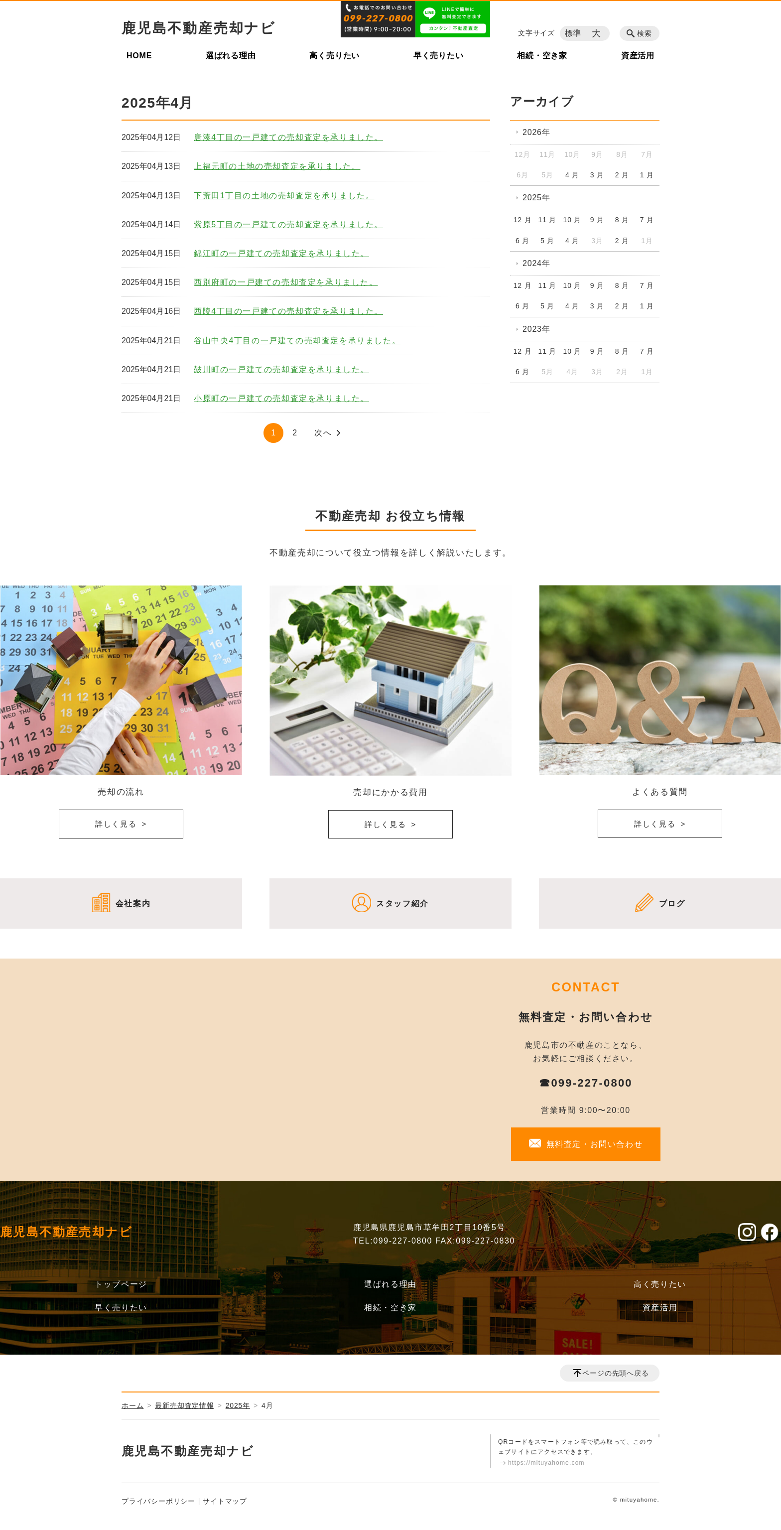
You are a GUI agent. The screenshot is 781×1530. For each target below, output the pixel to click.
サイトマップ (225, 1501)
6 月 (522, 241)
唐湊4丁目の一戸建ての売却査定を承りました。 (288, 137)
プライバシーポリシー (158, 1501)
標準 (573, 33)
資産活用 (637, 55)
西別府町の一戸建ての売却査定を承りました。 (286, 282)
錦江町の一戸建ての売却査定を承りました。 (281, 253)
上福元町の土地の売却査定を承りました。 (277, 166)
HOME (139, 55)
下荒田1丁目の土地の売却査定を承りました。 (284, 195)
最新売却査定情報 (184, 1405)
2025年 (536, 197)
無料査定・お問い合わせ (594, 1144)
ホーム (132, 1405)
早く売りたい (438, 55)
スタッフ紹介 (402, 903)
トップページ (121, 1284)
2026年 (536, 132)
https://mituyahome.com (546, 1462)
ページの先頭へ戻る (615, 1373)
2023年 (536, 329)
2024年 (536, 263)
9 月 (597, 220)
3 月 (597, 175)
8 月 (622, 220)
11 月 (547, 220)
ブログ (672, 903)
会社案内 (133, 903)
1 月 (647, 175)
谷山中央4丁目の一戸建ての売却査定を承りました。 (297, 340)
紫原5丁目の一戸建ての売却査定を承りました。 (288, 224)
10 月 (572, 220)
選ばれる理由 (231, 55)
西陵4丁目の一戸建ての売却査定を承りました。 (288, 311)
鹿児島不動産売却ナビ (199, 28)
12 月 (523, 220)
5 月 (547, 241)
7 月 (647, 220)
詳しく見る (116, 824)
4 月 (572, 175)
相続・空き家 (542, 55)
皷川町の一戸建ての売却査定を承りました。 (281, 369)
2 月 (622, 175)
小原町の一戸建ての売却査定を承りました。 (281, 398)
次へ (323, 432)
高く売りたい (334, 55)
